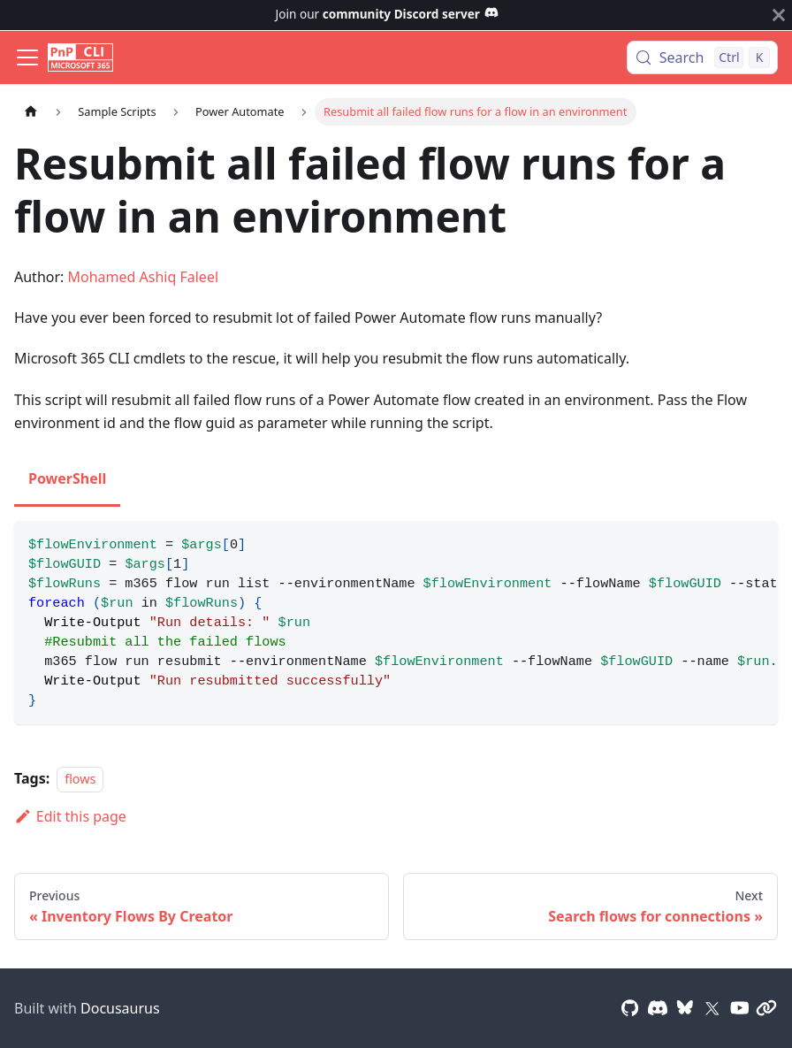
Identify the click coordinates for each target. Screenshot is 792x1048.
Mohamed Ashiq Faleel (143, 277)
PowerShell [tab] (67, 478)
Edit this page (70, 816)
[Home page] (31, 112)
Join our (387, 13)
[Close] (778, 15)
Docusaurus (120, 1008)
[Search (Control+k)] (702, 57)
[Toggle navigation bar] (27, 57)
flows (80, 778)
